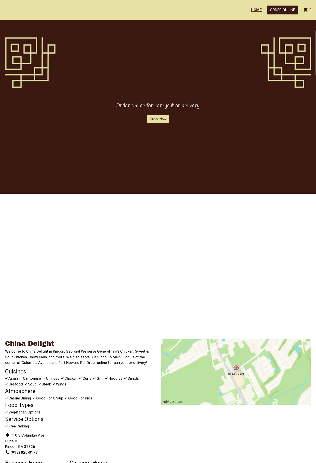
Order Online (282, 10)
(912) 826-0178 (21, 452)
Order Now (158, 119)
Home (256, 10)
